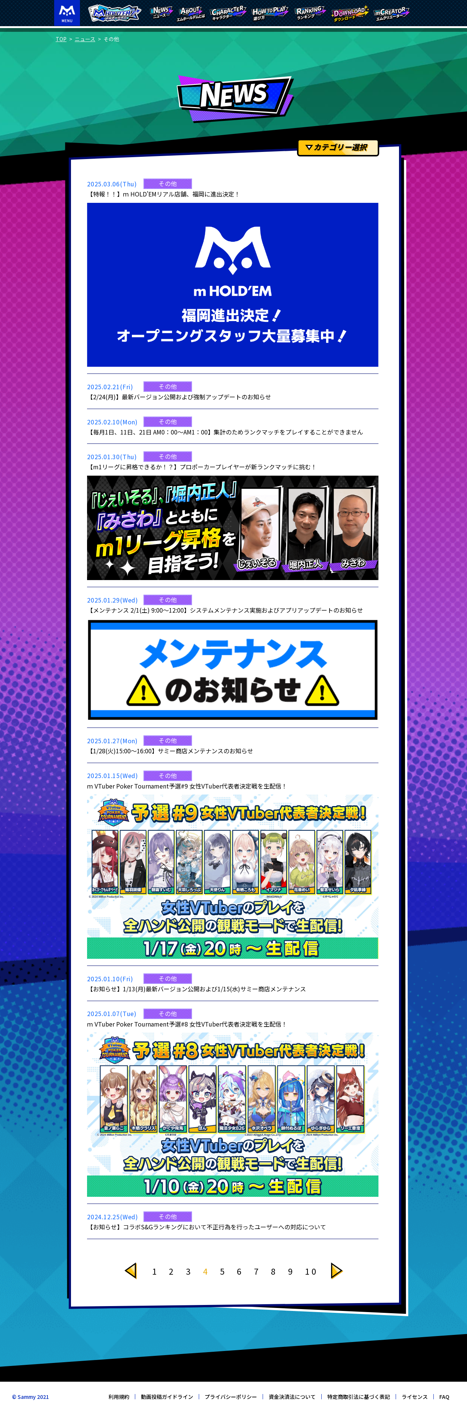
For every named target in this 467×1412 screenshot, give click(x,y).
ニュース (85, 39)
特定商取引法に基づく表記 (358, 1396)
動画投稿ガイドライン (167, 1396)
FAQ (444, 1396)
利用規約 (118, 1396)
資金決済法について (292, 1396)
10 (311, 1271)
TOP (61, 39)
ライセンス (415, 1396)
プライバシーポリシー (231, 1396)
